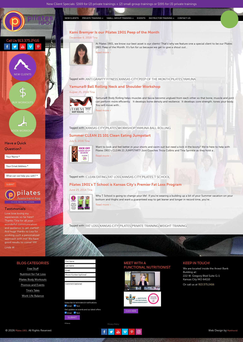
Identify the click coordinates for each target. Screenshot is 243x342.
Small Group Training (120, 18)
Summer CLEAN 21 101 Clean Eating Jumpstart (110, 135)
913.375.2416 (206, 288)
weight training (173, 226)
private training (145, 226)
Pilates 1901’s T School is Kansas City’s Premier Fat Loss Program (125, 184)
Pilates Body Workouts (32, 283)
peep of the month (154, 79)
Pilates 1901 (22, 334)
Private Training (92, 18)
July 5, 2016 (76, 140)
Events (141, 18)
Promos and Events (32, 288)
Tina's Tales (33, 294)
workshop (126, 128)
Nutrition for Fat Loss (33, 278)
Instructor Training (161, 18)
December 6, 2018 (80, 37)
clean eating (96, 177)
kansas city (128, 79)
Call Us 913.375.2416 (22, 41)
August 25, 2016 (79, 92)
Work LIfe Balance (33, 299)
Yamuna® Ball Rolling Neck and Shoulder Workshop (114, 86)
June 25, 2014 (77, 189)
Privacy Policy (113, 328)
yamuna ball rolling (153, 128)
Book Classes (229, 19)
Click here (132, 315)
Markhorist (231, 334)
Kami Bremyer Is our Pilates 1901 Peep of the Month (114, 32)
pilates (176, 79)
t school (162, 177)
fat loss (114, 177)
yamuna (189, 79)
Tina (94, 37)
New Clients (72, 18)
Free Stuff (32, 272)
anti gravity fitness (102, 79)
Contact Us (184, 18)
